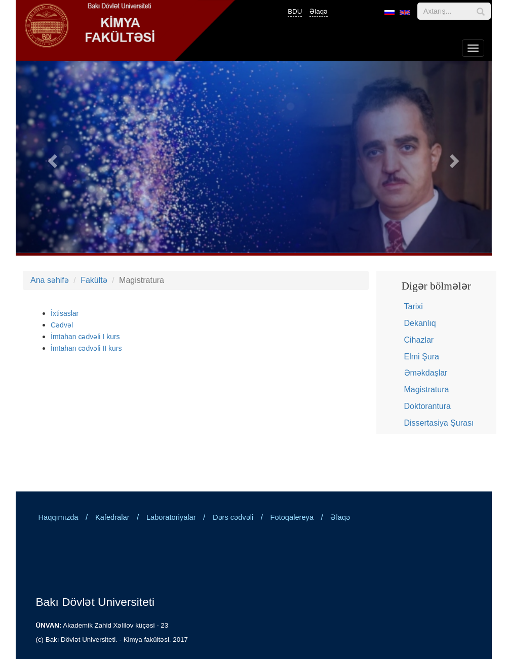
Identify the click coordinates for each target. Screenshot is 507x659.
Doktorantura (427, 406)
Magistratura (426, 389)
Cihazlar (419, 340)
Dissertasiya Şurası (439, 423)
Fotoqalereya (292, 517)
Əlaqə (318, 11)
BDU (295, 11)
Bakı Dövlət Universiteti (95, 601)
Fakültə (94, 280)
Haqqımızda (58, 517)
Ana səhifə (49, 280)
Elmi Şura (421, 356)
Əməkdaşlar (426, 372)
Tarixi (413, 306)
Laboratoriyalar (171, 517)
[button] (51, 158)
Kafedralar (112, 517)
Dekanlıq (420, 323)
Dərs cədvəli (233, 517)
